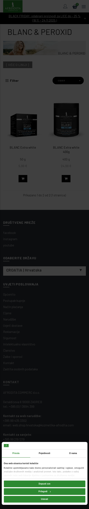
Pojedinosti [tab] (44, 453)
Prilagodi (45, 491)
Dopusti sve (44, 484)
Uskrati (44, 499)
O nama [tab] (73, 453)
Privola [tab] (15, 453)
